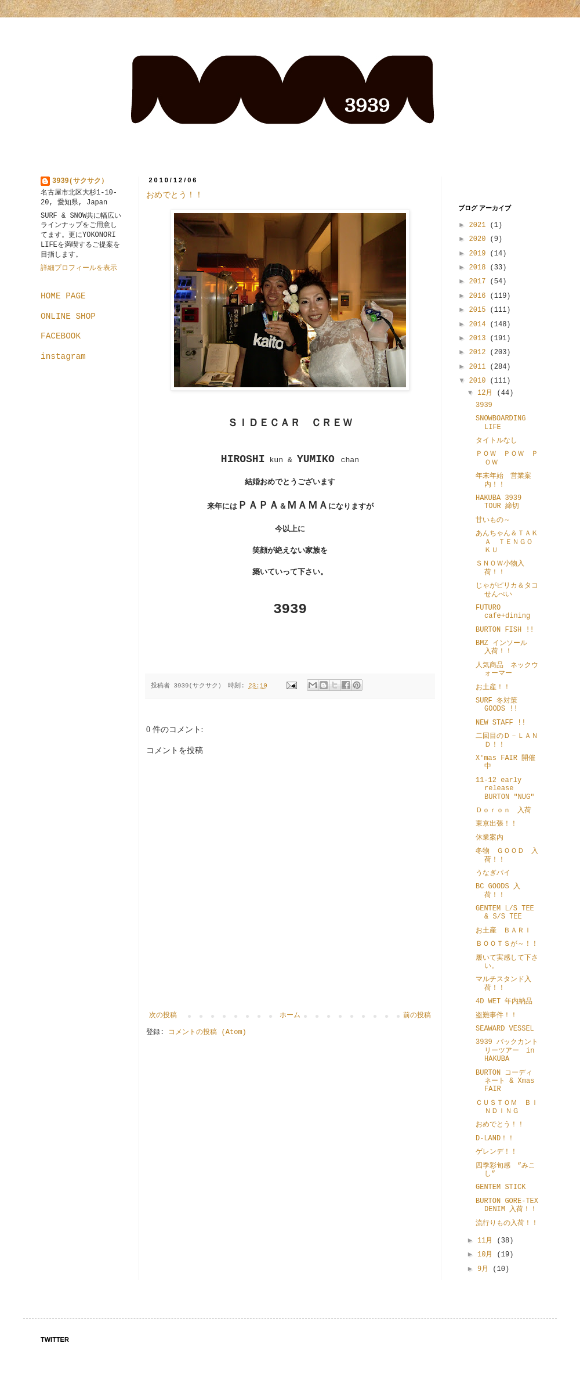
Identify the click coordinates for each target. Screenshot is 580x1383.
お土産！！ (493, 687)
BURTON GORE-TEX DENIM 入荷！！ (510, 1205)
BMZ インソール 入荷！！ (505, 647)
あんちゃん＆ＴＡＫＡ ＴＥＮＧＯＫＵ (507, 542)
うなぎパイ (493, 873)
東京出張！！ (496, 824)
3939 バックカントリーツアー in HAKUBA (507, 1050)
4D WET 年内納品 (504, 1001)
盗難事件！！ (496, 1015)
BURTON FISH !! (505, 630)
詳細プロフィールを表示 (79, 268)
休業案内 (489, 838)
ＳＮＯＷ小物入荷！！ (500, 568)
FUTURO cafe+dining (503, 612)
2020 (479, 239)
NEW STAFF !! (500, 723)
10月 (487, 1255)
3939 (484, 405)
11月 (487, 1241)
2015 (479, 310)
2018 (479, 268)
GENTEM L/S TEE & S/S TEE (505, 913)
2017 (479, 282)
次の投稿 (163, 1015)
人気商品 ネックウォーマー (507, 669)
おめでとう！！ (174, 194)
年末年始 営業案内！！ (503, 480)
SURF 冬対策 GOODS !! (497, 705)
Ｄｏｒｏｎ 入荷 (503, 810)
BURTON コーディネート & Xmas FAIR (505, 1081)
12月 (487, 393)
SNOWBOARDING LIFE (500, 423)
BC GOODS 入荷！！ (498, 891)
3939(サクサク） (80, 181)
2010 (479, 381)
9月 (484, 1269)
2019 (479, 254)
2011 (479, 367)
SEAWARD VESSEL (505, 1029)
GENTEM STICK (500, 1187)
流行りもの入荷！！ (507, 1223)
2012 (479, 352)
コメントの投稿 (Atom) (207, 1032)
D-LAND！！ (495, 1139)
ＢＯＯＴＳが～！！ (507, 944)
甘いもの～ (493, 520)
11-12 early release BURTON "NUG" (505, 788)
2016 (479, 296)
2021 (479, 225)
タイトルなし (496, 441)
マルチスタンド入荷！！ (503, 983)
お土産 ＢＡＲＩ (507, 931)
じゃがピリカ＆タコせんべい (507, 590)
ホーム (290, 1015)
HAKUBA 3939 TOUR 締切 (498, 502)
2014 (479, 324)
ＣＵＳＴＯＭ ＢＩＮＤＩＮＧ (507, 1107)
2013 (479, 338)
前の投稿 (417, 1015)
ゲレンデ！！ (496, 1152)
